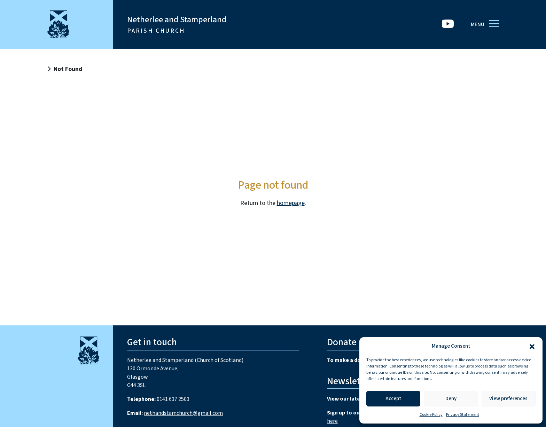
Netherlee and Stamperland (176, 24)
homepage (291, 203)
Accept (393, 398)
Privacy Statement (462, 415)
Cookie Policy (431, 415)
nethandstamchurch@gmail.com (183, 413)
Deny (451, 398)
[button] (532, 346)
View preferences (508, 398)
